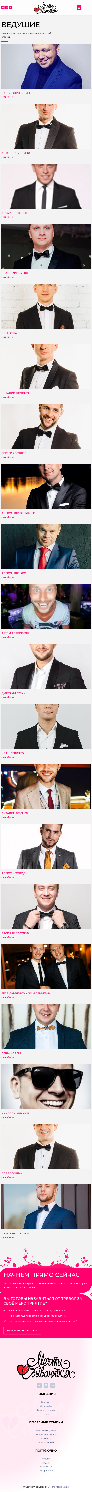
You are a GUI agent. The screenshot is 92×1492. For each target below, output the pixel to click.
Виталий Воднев (14, 813)
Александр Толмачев (18, 513)
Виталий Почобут (15, 393)
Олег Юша (9, 333)
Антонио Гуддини (15, 153)
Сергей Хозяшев (14, 453)
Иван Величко (12, 753)
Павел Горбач (12, 1173)
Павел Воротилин (15, 93)
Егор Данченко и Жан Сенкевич (26, 993)
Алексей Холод (13, 873)
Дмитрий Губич (13, 693)
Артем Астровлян (15, 633)
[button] (79, 7)
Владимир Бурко (14, 273)
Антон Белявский (15, 1233)
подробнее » (7, 97)
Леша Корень (11, 1053)
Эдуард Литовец (14, 213)
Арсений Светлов (15, 933)
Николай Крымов (15, 1113)
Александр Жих (13, 573)
